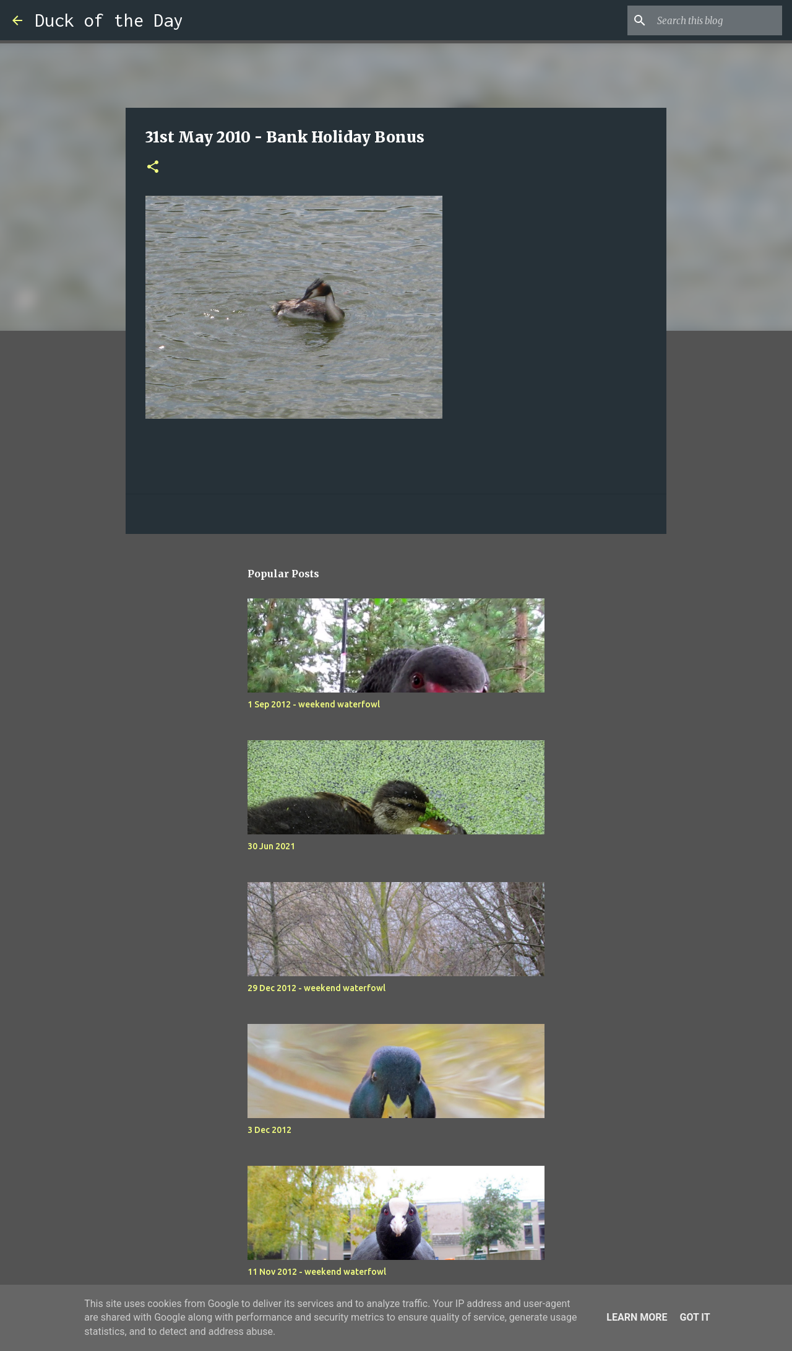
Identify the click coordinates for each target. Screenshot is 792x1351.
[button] (152, 167)
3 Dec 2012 (269, 1130)
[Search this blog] (717, 20)
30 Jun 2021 (271, 846)
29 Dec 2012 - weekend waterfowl (316, 988)
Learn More (636, 1317)
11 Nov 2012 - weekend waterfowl (317, 1272)
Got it (694, 1317)
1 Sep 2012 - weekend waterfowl (314, 704)
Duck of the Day (109, 20)
